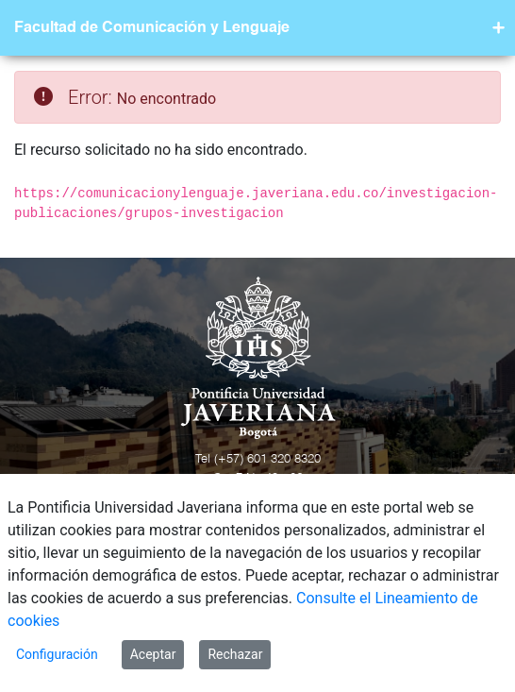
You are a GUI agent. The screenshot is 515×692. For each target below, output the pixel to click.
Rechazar (235, 654)
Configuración (57, 654)
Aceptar (153, 654)
